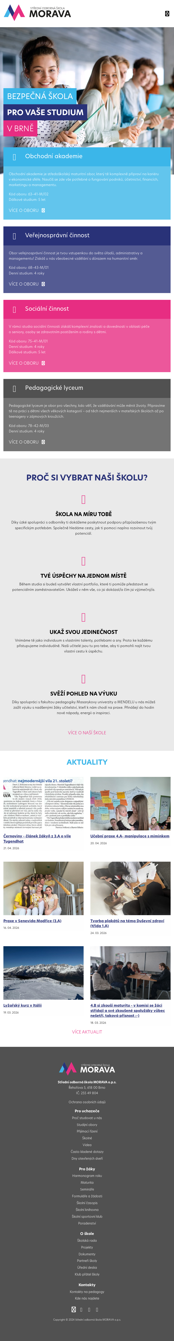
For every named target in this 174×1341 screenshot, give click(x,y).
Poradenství (87, 1223)
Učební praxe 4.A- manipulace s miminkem (129, 836)
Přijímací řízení (87, 1131)
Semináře (87, 1189)
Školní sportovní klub (87, 1216)
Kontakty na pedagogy (87, 1292)
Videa (87, 1145)
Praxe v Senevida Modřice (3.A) (32, 921)
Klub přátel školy (87, 1274)
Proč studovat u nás (87, 1118)
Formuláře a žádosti (87, 1196)
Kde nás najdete (87, 1298)
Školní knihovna (87, 1210)
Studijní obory (87, 1125)
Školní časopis (87, 1203)
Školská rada (87, 1240)
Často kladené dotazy (87, 1152)
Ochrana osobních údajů (87, 1102)
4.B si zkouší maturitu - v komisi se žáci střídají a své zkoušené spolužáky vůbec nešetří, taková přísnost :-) (127, 1011)
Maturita (87, 1182)
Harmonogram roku (87, 1176)
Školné (87, 1138)
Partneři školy (87, 1261)
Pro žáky (87, 1169)
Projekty (87, 1247)
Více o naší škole (87, 733)
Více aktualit (87, 1032)
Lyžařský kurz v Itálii (22, 1006)
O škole (87, 1234)
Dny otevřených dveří (87, 1158)
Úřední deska (87, 1267)
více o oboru (27, 211)
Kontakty (87, 1285)
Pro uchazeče (87, 1111)
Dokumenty (87, 1254)
